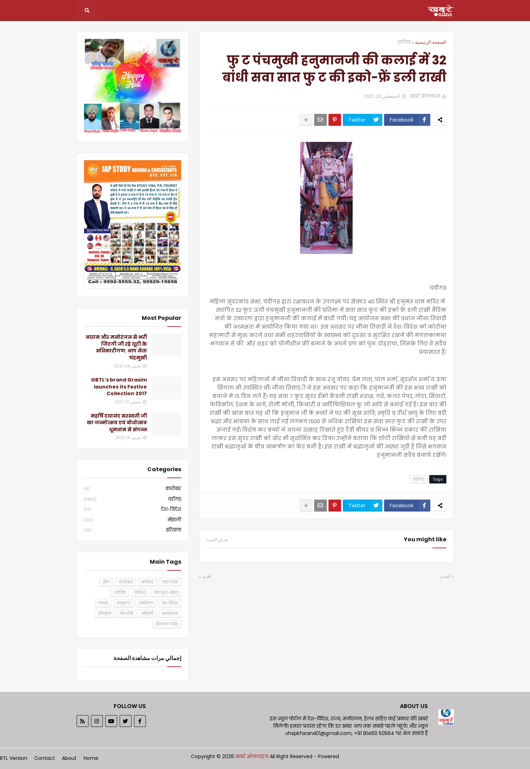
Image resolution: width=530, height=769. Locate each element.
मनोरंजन (170, 613)
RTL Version (13, 758)
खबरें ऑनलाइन (252, 756)
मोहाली (132, 520)
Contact (44, 758)
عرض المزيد (217, 539)
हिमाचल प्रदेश (167, 624)
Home (91, 758)
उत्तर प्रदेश (170, 582)
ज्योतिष (119, 592)
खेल (106, 582)
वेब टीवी (126, 613)
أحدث (444, 576)
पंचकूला (123, 603)
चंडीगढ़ (404, 42)
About (69, 758)
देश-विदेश (132, 509)
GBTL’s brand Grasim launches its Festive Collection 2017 (119, 387)
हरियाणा (132, 530)
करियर (147, 582)
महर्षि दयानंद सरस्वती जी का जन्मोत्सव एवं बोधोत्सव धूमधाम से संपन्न (117, 423)
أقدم (207, 576)
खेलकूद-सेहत (166, 592)
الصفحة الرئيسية (430, 42)
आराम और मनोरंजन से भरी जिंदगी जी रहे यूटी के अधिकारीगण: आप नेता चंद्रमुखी (116, 347)
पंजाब (103, 603)
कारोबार (132, 489)
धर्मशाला (146, 603)
